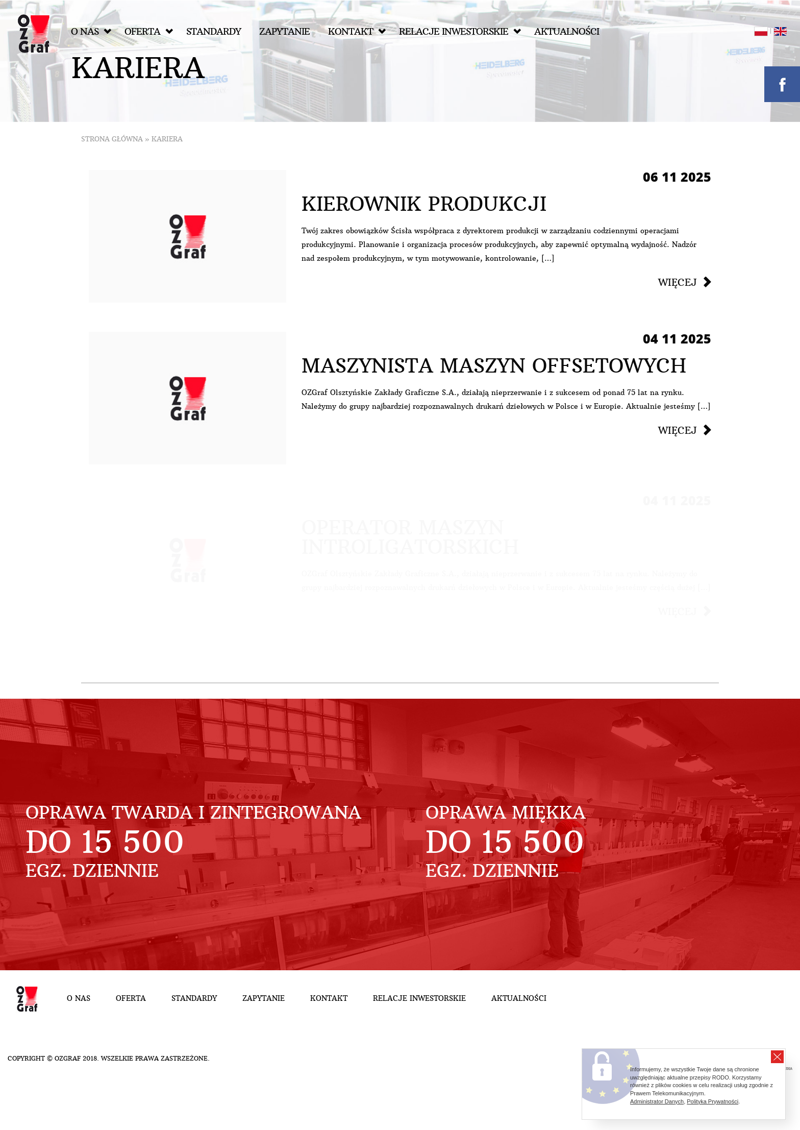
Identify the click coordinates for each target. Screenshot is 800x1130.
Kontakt (357, 31)
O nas (91, 31)
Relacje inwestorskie (460, 31)
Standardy (213, 31)
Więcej (677, 282)
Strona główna (112, 139)
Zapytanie (284, 31)
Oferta (148, 31)
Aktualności (566, 31)
